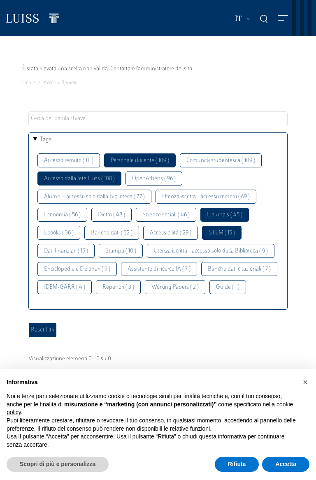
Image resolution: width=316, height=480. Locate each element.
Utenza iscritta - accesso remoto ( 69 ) (206, 197)
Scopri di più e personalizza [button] (57, 464)
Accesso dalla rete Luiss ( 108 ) (79, 179)
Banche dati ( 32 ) (111, 233)
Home (28, 83)
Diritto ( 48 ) (111, 215)
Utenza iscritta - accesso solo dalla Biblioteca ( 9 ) (210, 251)
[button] (305, 382)
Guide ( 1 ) (227, 287)
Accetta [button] (285, 464)
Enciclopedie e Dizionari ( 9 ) (77, 269)
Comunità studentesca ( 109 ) (220, 161)
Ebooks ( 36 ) (59, 233)
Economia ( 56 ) (62, 215)
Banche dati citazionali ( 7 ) (239, 269)
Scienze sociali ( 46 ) (166, 215)
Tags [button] (45, 140)
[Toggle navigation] (283, 18)
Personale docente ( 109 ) (140, 161)
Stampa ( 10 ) (120, 251)
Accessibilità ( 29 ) (170, 233)
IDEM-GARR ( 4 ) (64, 287)
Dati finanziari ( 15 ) (66, 251)
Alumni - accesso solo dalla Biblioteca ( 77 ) (94, 197)
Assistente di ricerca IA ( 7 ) (159, 269)
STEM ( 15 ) (222, 233)
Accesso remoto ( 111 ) (68, 161)
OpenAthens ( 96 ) (154, 179)
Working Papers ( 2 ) (175, 287)
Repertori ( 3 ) (118, 287)
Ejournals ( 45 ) (224, 215)
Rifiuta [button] (237, 464)
